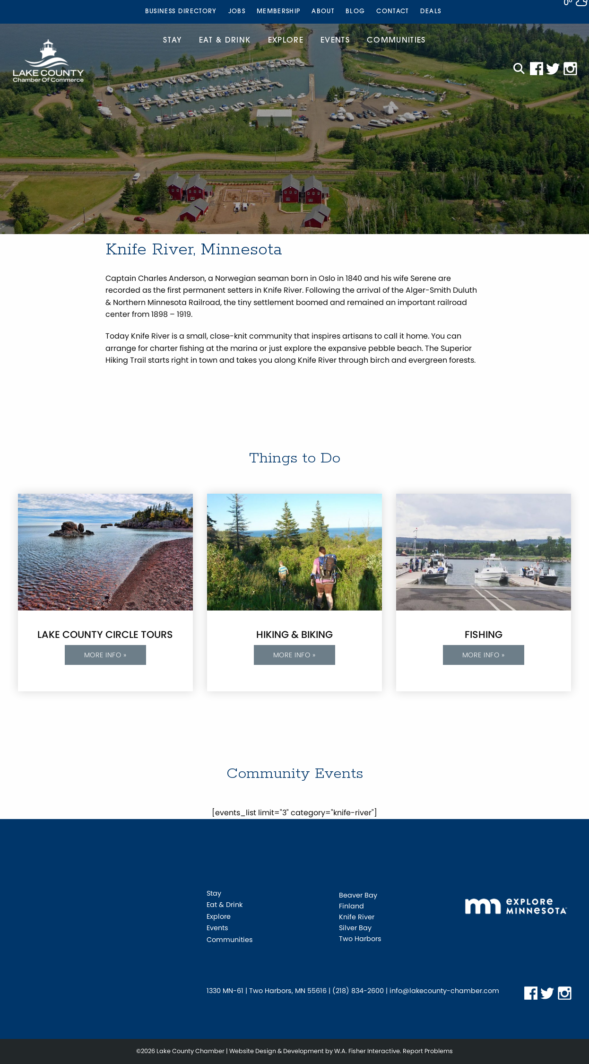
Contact (392, 12)
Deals (431, 12)
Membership (278, 12)
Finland (351, 906)
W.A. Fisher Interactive (367, 1051)
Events (335, 40)
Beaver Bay (358, 895)
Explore (285, 40)
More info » (105, 655)
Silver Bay (355, 928)
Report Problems (428, 1051)
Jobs (236, 12)
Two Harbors (360, 938)
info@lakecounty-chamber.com (444, 990)
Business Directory (181, 12)
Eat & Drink (225, 40)
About (323, 12)
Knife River (356, 917)
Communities (396, 40)
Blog (355, 12)
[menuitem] (181, 12)
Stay (172, 40)
